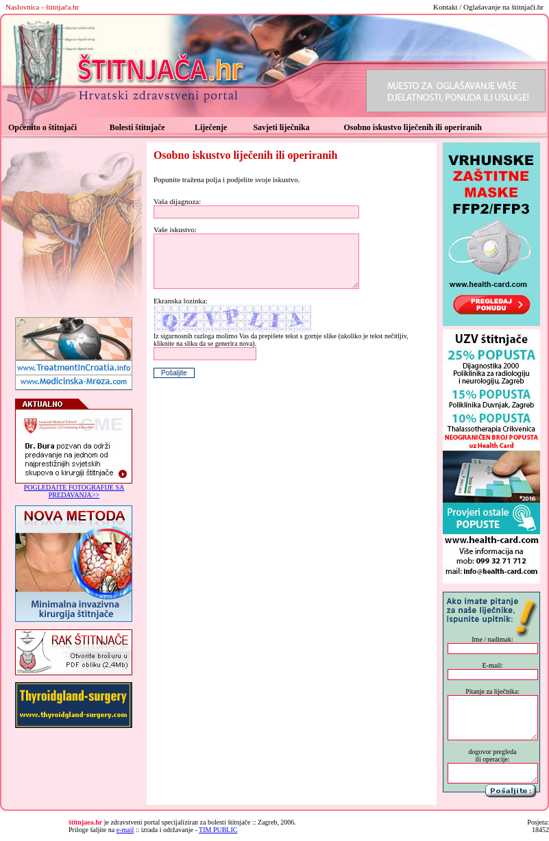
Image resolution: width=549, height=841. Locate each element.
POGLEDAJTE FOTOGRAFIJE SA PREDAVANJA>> (74, 491)
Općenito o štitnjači (42, 127)
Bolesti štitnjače (137, 127)
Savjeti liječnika (281, 127)
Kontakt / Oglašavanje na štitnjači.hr (488, 7)
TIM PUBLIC (218, 829)
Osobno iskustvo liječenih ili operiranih (412, 127)
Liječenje (211, 127)
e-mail (125, 829)
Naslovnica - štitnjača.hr (42, 7)
